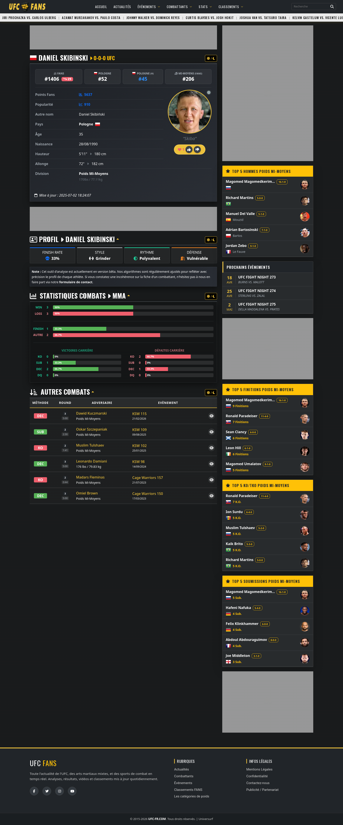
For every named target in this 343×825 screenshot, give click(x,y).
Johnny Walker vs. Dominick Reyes (153, 17)
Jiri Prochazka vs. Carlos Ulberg (29, 17)
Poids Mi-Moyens (93, 173)
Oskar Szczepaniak (91, 429)
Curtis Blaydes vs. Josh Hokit (210, 17)
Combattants (179, 6)
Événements (149, 6)
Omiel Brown (87, 493)
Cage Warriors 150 (147, 493)
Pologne (86, 124)
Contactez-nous (258, 783)
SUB (40, 431)
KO (40, 447)
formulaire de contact (76, 282)
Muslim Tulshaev (90, 445)
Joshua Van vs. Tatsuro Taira (263, 17)
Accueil (101, 6)
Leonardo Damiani (91, 461)
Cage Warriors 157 (147, 477)
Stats (205, 6)
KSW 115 (139, 413)
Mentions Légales (259, 769)
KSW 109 (139, 429)
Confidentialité (257, 776)
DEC (40, 415)
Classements (231, 6)
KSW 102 (139, 445)
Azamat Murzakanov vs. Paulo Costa (91, 17)
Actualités (122, 6)
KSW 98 (138, 461)
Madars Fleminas (90, 477)
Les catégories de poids (191, 796)
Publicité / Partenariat (262, 790)
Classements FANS (188, 790)
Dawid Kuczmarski (91, 413)
